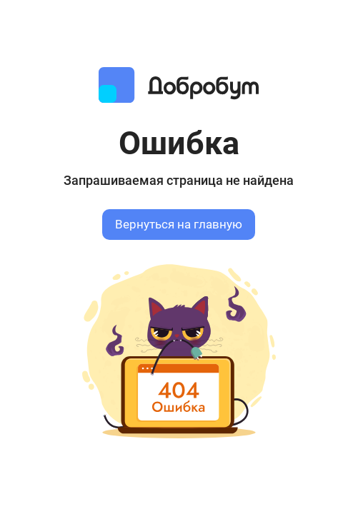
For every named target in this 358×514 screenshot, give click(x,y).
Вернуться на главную (178, 224)
